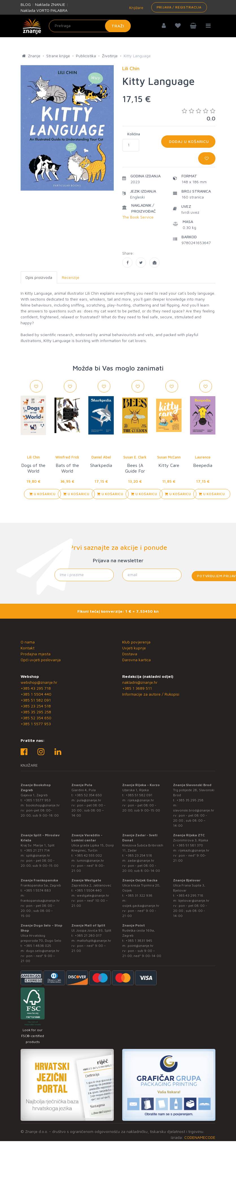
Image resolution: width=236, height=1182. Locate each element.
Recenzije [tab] (70, 277)
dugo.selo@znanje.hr (43, 951)
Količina (133, 134)
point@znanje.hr (141, 945)
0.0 (198, 115)
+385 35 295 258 (36, 711)
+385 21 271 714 (37, 850)
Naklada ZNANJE (50, 4)
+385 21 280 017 (88, 935)
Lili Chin (33, 457)
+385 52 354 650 (36, 717)
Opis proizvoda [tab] (38, 277)
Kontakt (27, 647)
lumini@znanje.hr (90, 860)
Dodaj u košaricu (188, 141)
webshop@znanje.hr (39, 682)
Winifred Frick (67, 457)
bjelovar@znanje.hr (193, 900)
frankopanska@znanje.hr (40, 900)
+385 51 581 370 (189, 845)
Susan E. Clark (135, 457)
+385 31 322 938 (139, 895)
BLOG (26, 4)
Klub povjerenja (136, 641)
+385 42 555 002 (88, 855)
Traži (118, 25)
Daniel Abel (101, 457)
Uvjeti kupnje (134, 647)
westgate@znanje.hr (93, 895)
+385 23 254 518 (36, 706)
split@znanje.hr (38, 855)
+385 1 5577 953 (36, 723)
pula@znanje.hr (89, 800)
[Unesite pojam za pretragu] (90, 26)
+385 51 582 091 (36, 700)
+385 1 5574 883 (37, 890)
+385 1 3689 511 (137, 688)
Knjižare (135, 7)
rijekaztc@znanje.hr (193, 850)
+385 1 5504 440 (36, 694)
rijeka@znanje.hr (141, 800)
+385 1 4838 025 (37, 945)
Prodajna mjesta (36, 653)
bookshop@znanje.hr (43, 805)
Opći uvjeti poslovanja (41, 659)
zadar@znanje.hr (141, 860)
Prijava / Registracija (179, 7)
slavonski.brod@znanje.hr (193, 810)
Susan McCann (169, 457)
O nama (28, 641)
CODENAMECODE (199, 1137)
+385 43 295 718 (36, 688)
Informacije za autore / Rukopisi (150, 694)
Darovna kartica (136, 659)
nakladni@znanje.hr (140, 682)
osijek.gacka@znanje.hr (140, 905)
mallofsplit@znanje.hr (94, 940)
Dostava (129, 653)
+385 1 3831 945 (139, 940)
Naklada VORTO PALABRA (44, 10)
